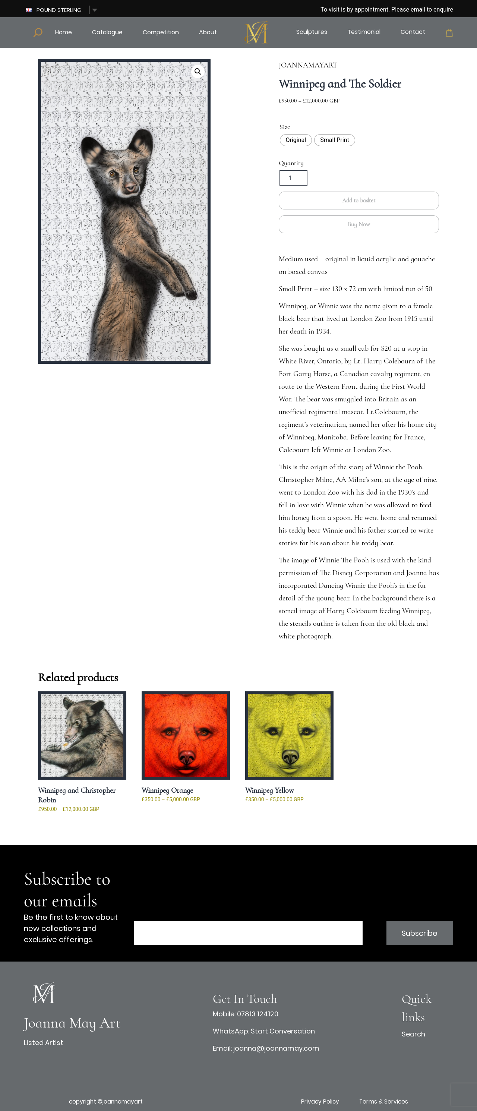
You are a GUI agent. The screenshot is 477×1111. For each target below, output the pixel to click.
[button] (198, 71)
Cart (449, 33)
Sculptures (311, 32)
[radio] (296, 140)
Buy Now (359, 224)
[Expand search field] (38, 32)
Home (63, 32)
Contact (413, 32)
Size (284, 127)
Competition (161, 32)
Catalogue (107, 32)
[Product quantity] (293, 178)
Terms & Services (383, 1101)
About (208, 32)
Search (413, 1034)
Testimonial (363, 32)
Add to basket (358, 200)
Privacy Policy (320, 1101)
